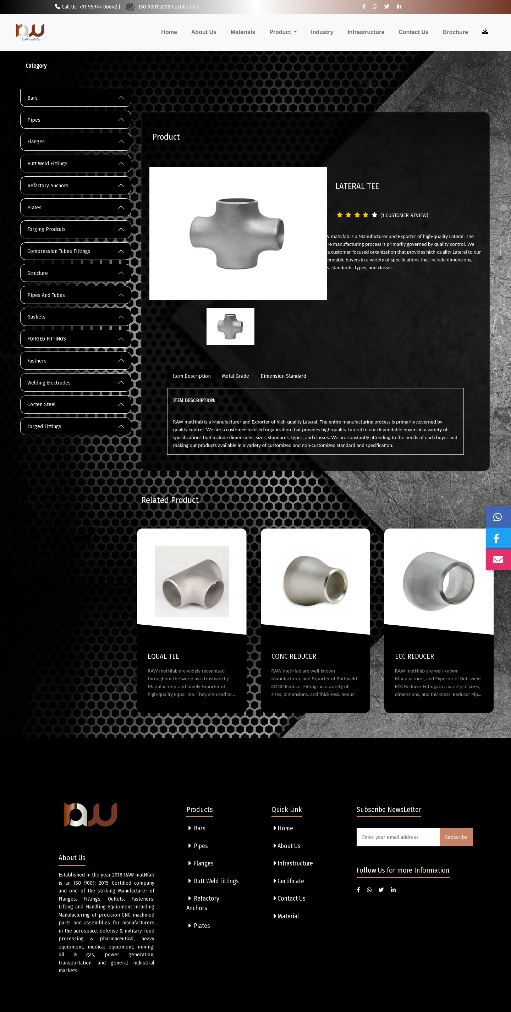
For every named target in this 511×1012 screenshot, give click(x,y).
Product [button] (280, 32)
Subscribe (456, 837)
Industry (322, 32)
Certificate (287, 881)
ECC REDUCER (414, 656)
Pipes (33, 120)
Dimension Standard (283, 376)
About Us (203, 32)
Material (285, 916)
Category (36, 65)
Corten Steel (41, 404)
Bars (32, 98)
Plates (34, 207)
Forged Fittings (44, 426)
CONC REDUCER (293, 656)
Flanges (36, 141)
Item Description (192, 376)
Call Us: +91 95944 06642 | (87, 7)
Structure (37, 273)
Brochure (455, 32)
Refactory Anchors (47, 185)
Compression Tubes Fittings (58, 251)
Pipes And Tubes (46, 295)
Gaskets (36, 317)
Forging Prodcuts (46, 229)
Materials (243, 32)
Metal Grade (235, 376)
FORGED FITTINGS (46, 339)
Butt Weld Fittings (47, 163)
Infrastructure (365, 32)
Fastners (36, 361)
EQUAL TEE (163, 656)
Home (169, 32)
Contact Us (413, 32)
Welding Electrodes (49, 383)
